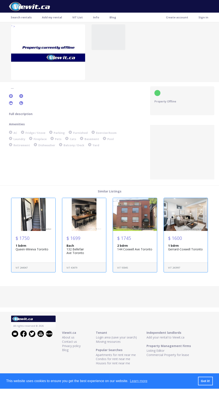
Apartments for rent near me (116, 355)
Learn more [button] (138, 381)
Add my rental (52, 17)
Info (96, 17)
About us (68, 337)
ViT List (77, 17)
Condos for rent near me (113, 359)
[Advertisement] (182, 151)
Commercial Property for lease (167, 355)
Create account (177, 17)
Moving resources (108, 342)
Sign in (203, 17)
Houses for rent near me (113, 363)
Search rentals (21, 17)
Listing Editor (155, 351)
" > (13, 26)
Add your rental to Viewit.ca (165, 337)
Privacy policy (71, 346)
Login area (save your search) (116, 337)
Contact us (69, 342)
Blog (113, 17)
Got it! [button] (205, 381)
